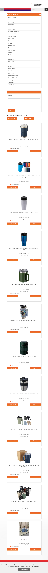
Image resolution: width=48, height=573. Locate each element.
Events (9, 47)
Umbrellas (10, 86)
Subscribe (11, 110)
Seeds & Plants (11, 68)
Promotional (11, 66)
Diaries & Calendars (12, 40)
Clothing (10, 26)
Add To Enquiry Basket (14, 148)
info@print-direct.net (37, 3)
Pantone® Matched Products (14, 57)
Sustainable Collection (13, 75)
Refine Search (28, 118)
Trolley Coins (11, 84)
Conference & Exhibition (13, 31)
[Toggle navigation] (2, 9)
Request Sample (13, 151)
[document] (24, 567)
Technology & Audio (12, 80)
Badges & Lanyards (12, 17)
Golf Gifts (10, 52)
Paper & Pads (11, 59)
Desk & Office (11, 38)
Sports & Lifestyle (12, 70)
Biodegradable (11, 24)
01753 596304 (36, 5)
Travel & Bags (11, 82)
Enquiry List (11, 118)
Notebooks (10, 54)
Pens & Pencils (11, 61)
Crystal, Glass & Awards (13, 33)
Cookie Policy (37, 566)
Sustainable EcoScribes (13, 77)
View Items (35, 151)
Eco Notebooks (11, 45)
